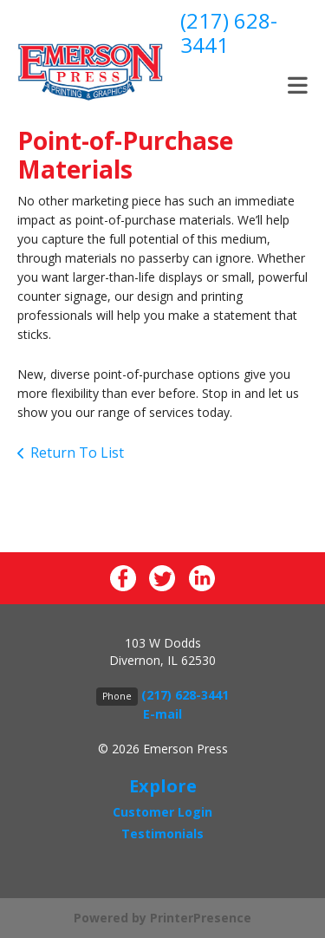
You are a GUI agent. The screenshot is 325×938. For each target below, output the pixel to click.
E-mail (162, 714)
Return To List (77, 452)
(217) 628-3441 (228, 32)
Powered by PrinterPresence (162, 917)
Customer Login (162, 812)
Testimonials (162, 833)
